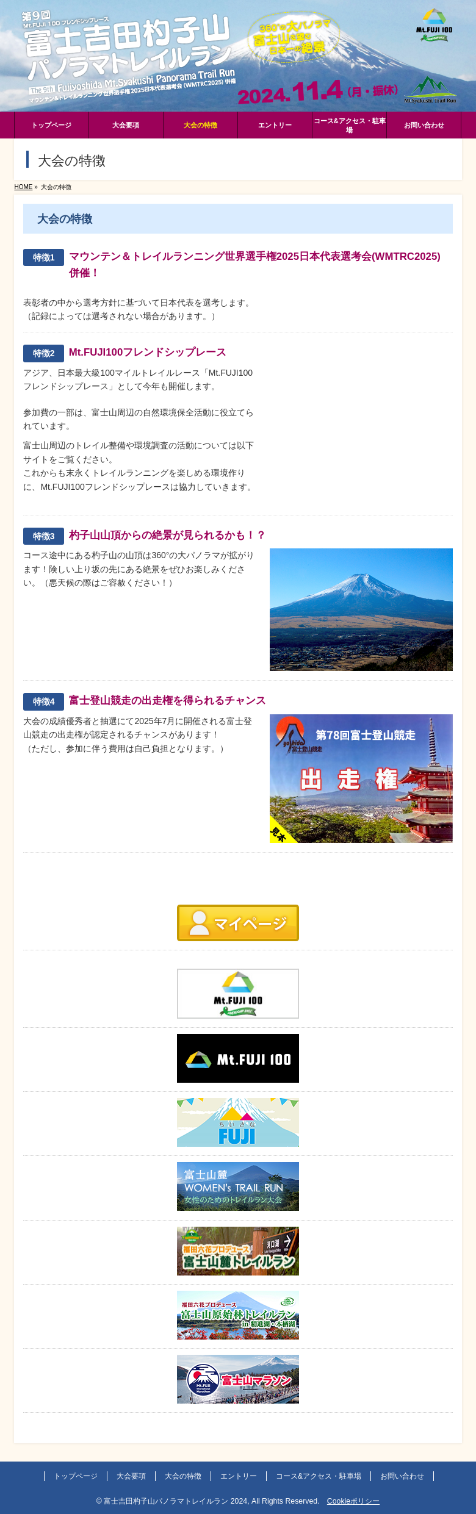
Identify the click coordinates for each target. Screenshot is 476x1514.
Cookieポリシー (353, 1501)
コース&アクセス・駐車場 (318, 1476)
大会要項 (131, 1476)
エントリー (238, 1476)
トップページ (76, 1476)
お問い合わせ (402, 1476)
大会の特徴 (183, 1476)
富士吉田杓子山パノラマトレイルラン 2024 (175, 1501)
